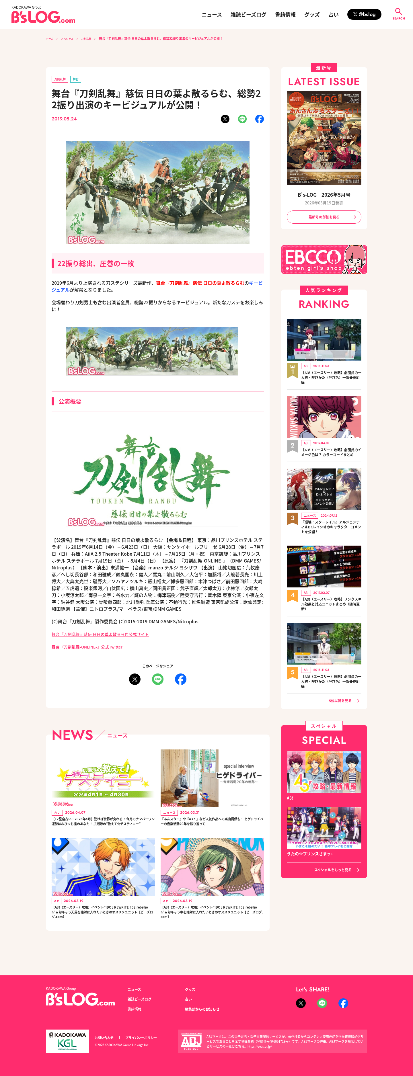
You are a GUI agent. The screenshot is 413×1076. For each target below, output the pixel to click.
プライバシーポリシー (147, 1037)
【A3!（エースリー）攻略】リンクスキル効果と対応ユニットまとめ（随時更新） (331, 613)
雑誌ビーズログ (248, 14)
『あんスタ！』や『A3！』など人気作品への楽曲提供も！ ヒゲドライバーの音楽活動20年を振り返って (212, 828)
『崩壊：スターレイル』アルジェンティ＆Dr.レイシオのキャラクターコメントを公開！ (331, 535)
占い (333, 14)
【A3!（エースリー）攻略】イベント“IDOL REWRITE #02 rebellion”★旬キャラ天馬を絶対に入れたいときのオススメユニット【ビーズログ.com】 (103, 927)
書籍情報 (285, 14)
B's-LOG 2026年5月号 (324, 194)
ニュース (212, 14)
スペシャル (71, 38)
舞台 (79, 79)
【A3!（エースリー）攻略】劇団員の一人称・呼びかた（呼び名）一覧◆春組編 (331, 379)
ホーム (50, 38)
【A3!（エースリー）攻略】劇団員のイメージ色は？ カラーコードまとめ (330, 457)
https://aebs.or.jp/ (261, 1046)
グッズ (312, 14)
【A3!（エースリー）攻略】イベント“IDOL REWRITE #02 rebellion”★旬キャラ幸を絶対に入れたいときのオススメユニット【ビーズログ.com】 (212, 927)
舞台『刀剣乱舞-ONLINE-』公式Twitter (93, 647)
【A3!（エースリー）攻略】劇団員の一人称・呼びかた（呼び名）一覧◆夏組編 (331, 691)
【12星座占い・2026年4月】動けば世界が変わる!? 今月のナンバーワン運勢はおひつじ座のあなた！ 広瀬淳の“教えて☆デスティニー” (102, 828)
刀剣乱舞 (93, 38)
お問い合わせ (106, 1037)
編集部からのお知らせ (205, 1009)
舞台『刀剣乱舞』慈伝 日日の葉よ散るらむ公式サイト (107, 635)
